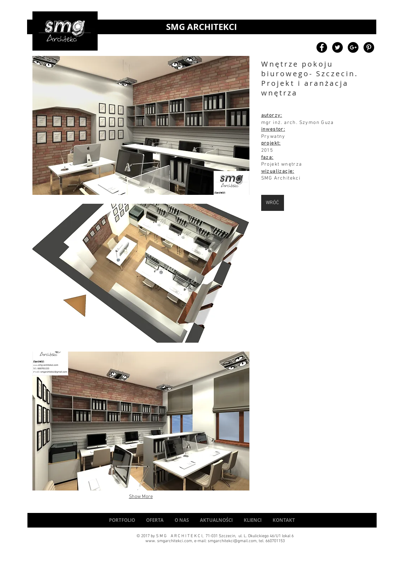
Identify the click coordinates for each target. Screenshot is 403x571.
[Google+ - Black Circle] (353, 47)
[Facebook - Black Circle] (321, 47)
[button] (140, 125)
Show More (141, 497)
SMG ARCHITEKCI (201, 27)
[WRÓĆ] (272, 203)
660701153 (275, 541)
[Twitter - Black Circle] (337, 47)
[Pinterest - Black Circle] (368, 47)
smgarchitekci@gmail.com (232, 541)
